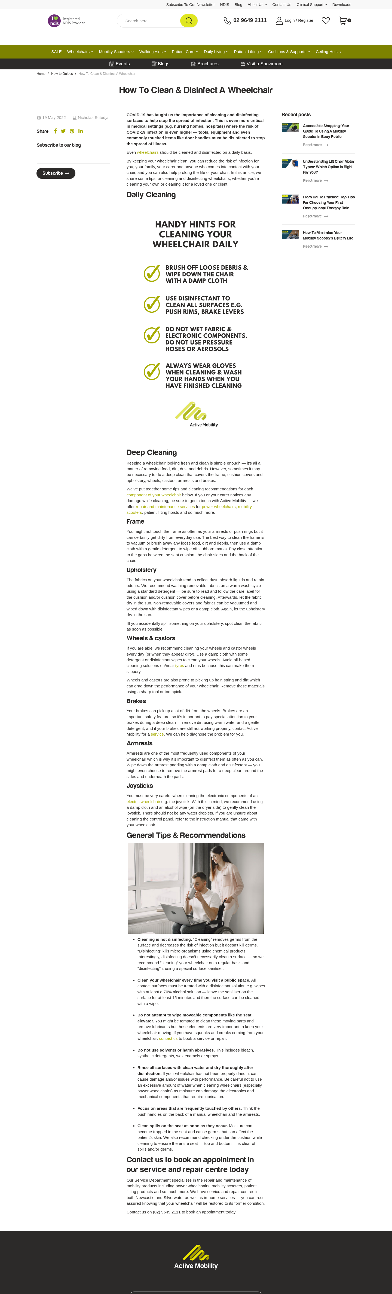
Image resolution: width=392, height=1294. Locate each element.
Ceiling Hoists (328, 51)
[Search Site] (189, 20)
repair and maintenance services (165, 506)
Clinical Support (312, 4)
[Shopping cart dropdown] (344, 21)
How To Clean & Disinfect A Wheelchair (107, 74)
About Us (257, 4)
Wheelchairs (80, 51)
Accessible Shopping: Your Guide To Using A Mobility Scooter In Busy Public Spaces (326, 132)
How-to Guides (62, 74)
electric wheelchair (144, 801)
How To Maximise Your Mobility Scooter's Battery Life (328, 235)
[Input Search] (148, 20)
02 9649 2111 (245, 20)
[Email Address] (73, 158)
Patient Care (185, 51)
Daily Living (216, 51)
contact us (168, 1038)
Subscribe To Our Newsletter (190, 4)
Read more (315, 145)
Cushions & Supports (289, 51)
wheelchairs (147, 152)
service (157, 734)
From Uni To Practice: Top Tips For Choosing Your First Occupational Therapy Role (329, 202)
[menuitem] (55, 131)
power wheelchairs (219, 506)
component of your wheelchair (154, 495)
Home (41, 74)
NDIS (224, 4)
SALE (56, 51)
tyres (179, 665)
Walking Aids (152, 51)
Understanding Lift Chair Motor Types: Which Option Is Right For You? (328, 167)
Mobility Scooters (116, 51)
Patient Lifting (248, 51)
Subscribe (55, 173)
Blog (238, 4)
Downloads (341, 4)
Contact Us (281, 4)
